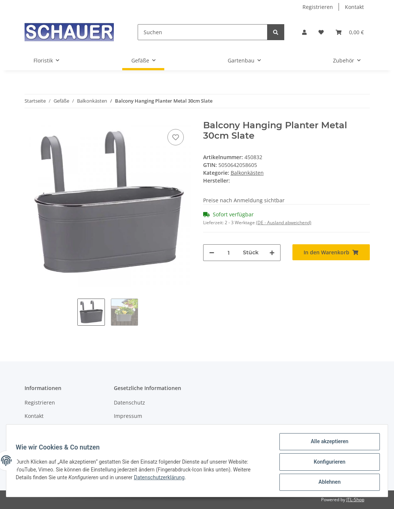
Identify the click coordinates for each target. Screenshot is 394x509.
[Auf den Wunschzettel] (175, 137)
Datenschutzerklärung (162, 479)
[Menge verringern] (212, 253)
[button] (304, 32)
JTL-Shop (355, 499)
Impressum (128, 415)
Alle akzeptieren (327, 444)
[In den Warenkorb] (331, 252)
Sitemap (35, 428)
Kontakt (354, 6)
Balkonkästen (247, 172)
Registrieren (317, 6)
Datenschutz (129, 402)
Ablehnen (327, 483)
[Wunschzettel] (321, 32)
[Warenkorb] (350, 32)
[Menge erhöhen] (272, 253)
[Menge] (229, 253)
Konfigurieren (327, 463)
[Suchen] (203, 32)
